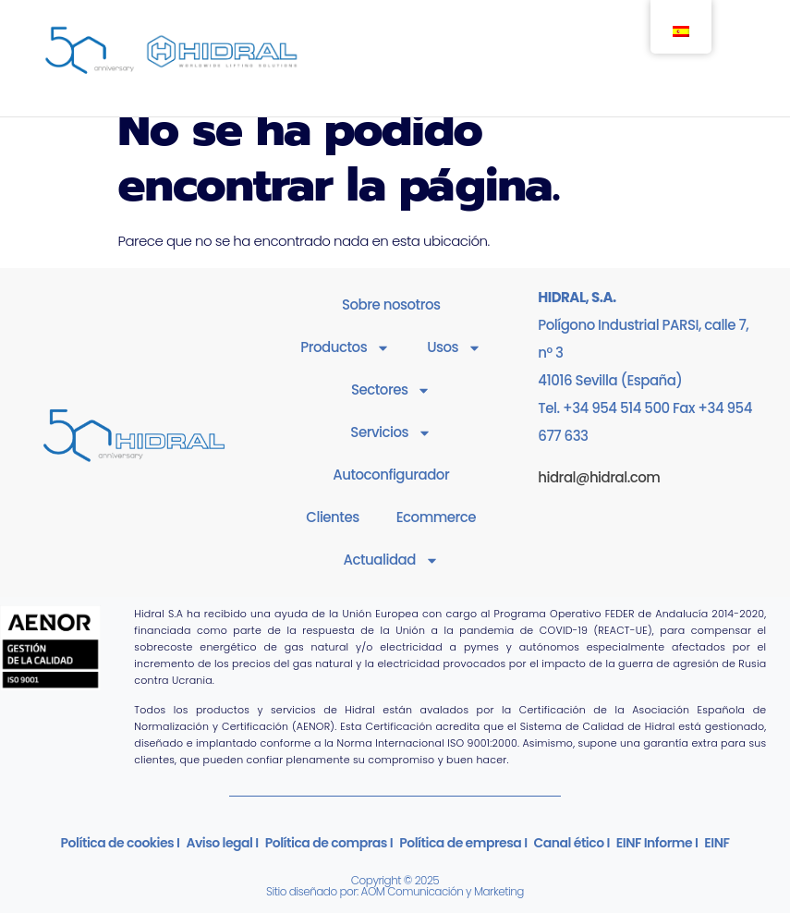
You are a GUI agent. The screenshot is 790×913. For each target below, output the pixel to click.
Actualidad (391, 560)
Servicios (390, 433)
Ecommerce (436, 517)
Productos (345, 348)
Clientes (332, 517)
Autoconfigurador (391, 474)
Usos (454, 348)
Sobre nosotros (391, 304)
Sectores (391, 390)
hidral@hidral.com (599, 477)
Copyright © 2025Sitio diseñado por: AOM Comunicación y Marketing (395, 885)
